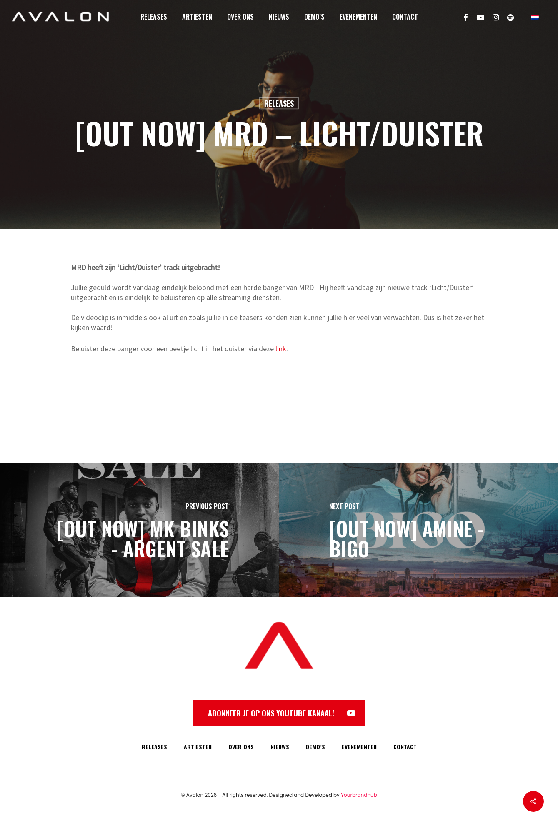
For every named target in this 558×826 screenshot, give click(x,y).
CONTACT (405, 746)
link (280, 348)
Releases (279, 103)
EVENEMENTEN (359, 746)
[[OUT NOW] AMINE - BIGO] (418, 530)
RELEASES (154, 746)
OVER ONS (241, 746)
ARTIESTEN (198, 746)
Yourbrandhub (359, 794)
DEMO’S (315, 746)
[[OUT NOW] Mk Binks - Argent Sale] (139, 530)
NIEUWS (279, 746)
